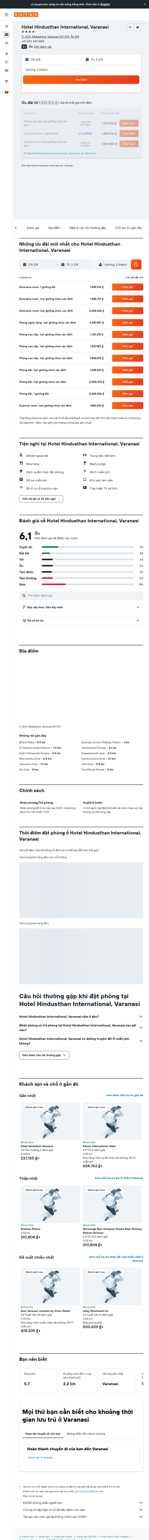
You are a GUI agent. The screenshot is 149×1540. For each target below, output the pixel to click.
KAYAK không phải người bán (83, 1438)
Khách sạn (44, 1472)
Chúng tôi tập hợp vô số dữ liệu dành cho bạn (83, 1445)
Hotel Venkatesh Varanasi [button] (37, 1081)
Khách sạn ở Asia (63, 1472)
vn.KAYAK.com (26, 1472)
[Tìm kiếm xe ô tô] (7, 43)
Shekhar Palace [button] (30, 1164)
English (105, 4)
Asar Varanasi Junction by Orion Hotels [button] (45, 1246)
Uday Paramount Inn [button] (95, 1246)
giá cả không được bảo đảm (89, 1426)
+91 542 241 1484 (33, 41)
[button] (144, 4)
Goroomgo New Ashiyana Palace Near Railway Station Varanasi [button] (112, 1166)
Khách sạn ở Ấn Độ (86, 1472)
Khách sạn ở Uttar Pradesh (115, 1472)
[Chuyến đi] (7, 81)
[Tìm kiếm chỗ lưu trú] (7, 34)
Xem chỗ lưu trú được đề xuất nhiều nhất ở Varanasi (116, 1194)
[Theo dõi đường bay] (7, 62)
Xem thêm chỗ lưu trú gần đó (124, 1030)
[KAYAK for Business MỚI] (7, 70)
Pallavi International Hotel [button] (99, 1081)
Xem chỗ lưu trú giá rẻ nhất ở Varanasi (119, 1113)
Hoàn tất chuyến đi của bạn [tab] (42, 1369)
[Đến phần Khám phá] (7, 54)
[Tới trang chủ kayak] (26, 14)
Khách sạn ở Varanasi (40, 1393)
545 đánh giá (42, 47)
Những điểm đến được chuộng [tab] (86, 1369)
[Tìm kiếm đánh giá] (84, 595)
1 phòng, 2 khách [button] (36, 70)
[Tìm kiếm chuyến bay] (7, 26)
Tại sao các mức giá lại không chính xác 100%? (83, 1452)
